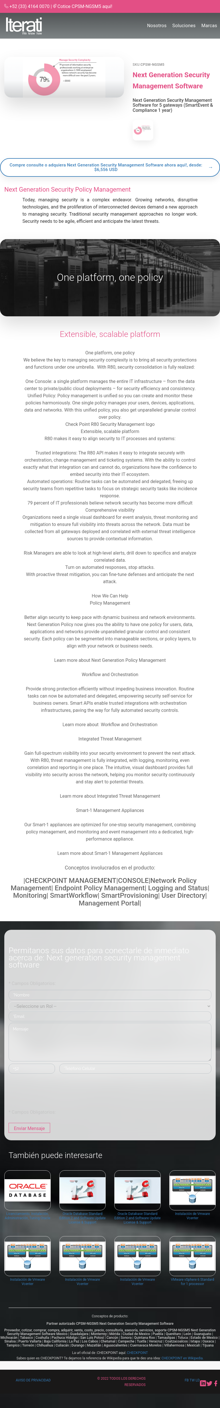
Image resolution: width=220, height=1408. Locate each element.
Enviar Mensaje (29, 1128)
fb (187, 1380)
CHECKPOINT (137, 1353)
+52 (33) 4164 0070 (29, 6)
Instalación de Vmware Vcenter (192, 1219)
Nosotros (156, 25)
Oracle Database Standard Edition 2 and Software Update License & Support (82, 1221)
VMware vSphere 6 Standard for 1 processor (192, 1284)
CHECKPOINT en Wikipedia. (183, 1358)
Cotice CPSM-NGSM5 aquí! (85, 6)
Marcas (209, 25)
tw (193, 1380)
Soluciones (184, 25)
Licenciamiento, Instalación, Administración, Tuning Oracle (27, 1219)
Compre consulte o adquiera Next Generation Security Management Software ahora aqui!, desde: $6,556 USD (105, 167)
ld (198, 1380)
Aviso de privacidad (33, 1380)
